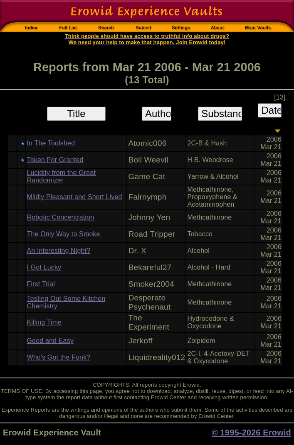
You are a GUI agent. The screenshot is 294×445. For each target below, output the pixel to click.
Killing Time (44, 322)
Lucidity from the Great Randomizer (61, 176)
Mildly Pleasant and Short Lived (74, 196)
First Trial (41, 284)
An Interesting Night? (59, 250)
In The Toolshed (51, 143)
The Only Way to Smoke (63, 234)
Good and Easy (50, 340)
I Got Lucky (44, 267)
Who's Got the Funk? (59, 357)
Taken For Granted (55, 159)
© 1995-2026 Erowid (251, 432)
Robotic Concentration (60, 217)
